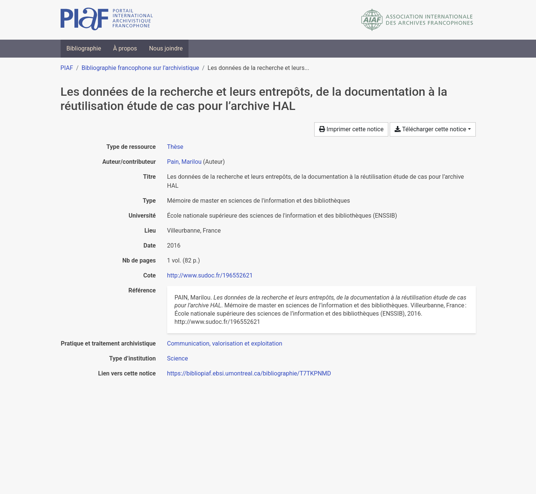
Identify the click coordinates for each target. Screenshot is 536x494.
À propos (125, 48)
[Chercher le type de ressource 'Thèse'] (175, 146)
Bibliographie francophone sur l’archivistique (140, 67)
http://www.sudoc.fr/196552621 (210, 275)
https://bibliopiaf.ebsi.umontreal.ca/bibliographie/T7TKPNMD (249, 373)
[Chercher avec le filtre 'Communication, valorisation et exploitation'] (224, 343)
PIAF (67, 67)
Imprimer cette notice (351, 129)
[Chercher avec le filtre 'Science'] (177, 358)
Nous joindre (166, 48)
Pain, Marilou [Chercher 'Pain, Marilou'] (184, 161)
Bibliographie (84, 48)
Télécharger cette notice (430, 129)
